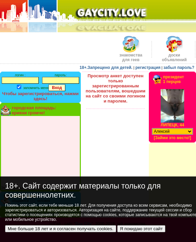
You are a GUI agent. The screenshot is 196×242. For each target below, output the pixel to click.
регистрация (148, 67)
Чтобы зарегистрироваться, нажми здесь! (40, 96)
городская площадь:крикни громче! (34, 110)
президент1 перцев (173, 79)
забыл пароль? (178, 67)
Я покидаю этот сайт (141, 228)
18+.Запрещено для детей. (105, 67)
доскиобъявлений (174, 55)
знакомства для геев (130, 55)
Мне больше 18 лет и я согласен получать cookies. (60, 228)
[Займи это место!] (172, 137)
